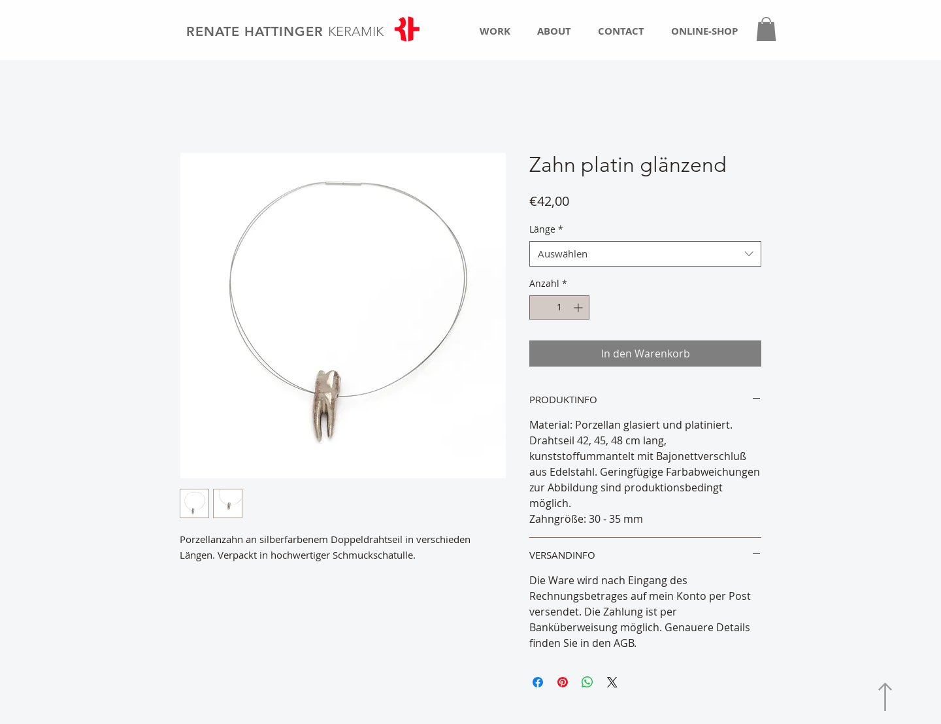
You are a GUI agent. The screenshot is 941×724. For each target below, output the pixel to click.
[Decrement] (539, 307)
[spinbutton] (559, 307)
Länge (546, 229)
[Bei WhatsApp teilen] (587, 682)
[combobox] (645, 254)
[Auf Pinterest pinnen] (562, 682)
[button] (766, 29)
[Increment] (579, 307)
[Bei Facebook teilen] (538, 682)
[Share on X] (612, 682)
